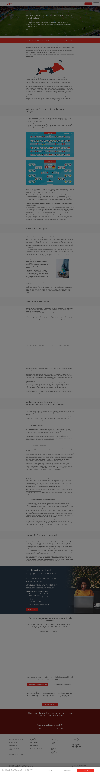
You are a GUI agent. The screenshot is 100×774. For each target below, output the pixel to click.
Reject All (50, 770)
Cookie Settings (67, 770)
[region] (50, 770)
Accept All (86, 770)
